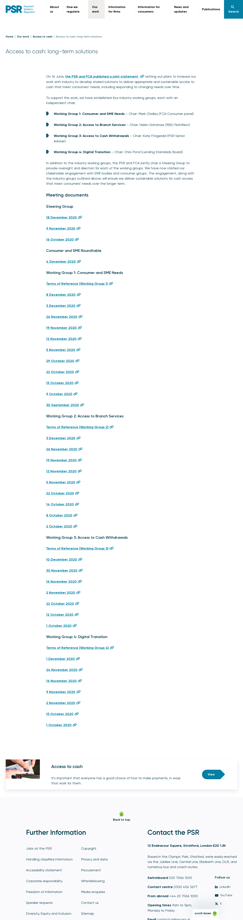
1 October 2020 (59, 626)
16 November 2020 (61, 581)
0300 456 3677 (185, 887)
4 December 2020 (61, 261)
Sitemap (87, 913)
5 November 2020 (60, 350)
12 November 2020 (61, 339)
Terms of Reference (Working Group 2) (77, 427)
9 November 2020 (60, 228)
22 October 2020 (60, 372)
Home (9, 36)
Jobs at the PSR (39, 848)
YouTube (223, 895)
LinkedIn (222, 887)
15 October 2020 (59, 383)
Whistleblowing (93, 881)
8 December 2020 (61, 295)
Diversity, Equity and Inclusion (48, 913)
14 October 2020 (60, 504)
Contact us (90, 903)
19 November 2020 (61, 328)
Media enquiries (93, 892)
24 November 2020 (61, 670)
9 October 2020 (59, 394)
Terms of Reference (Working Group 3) (77, 548)
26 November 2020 (61, 317)
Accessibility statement (44, 870)
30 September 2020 (62, 405)
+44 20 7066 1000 (183, 896)
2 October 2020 (59, 526)
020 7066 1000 (180, 878)
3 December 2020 (60, 306)
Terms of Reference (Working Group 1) (77, 284)
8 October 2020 (59, 515)
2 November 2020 (60, 593)
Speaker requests (39, 903)
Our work (23, 36)
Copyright (88, 848)
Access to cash (42, 36)
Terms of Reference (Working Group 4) (77, 648)
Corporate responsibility (44, 881)
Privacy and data (94, 859)
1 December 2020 (60, 659)
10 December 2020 (61, 559)
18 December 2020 (61, 217)
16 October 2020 (60, 239)
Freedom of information (44, 892)
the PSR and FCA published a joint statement (102, 76)
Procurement (91, 870)
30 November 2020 (61, 570)
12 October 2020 (59, 615)
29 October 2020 (60, 361)
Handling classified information (49, 859)
